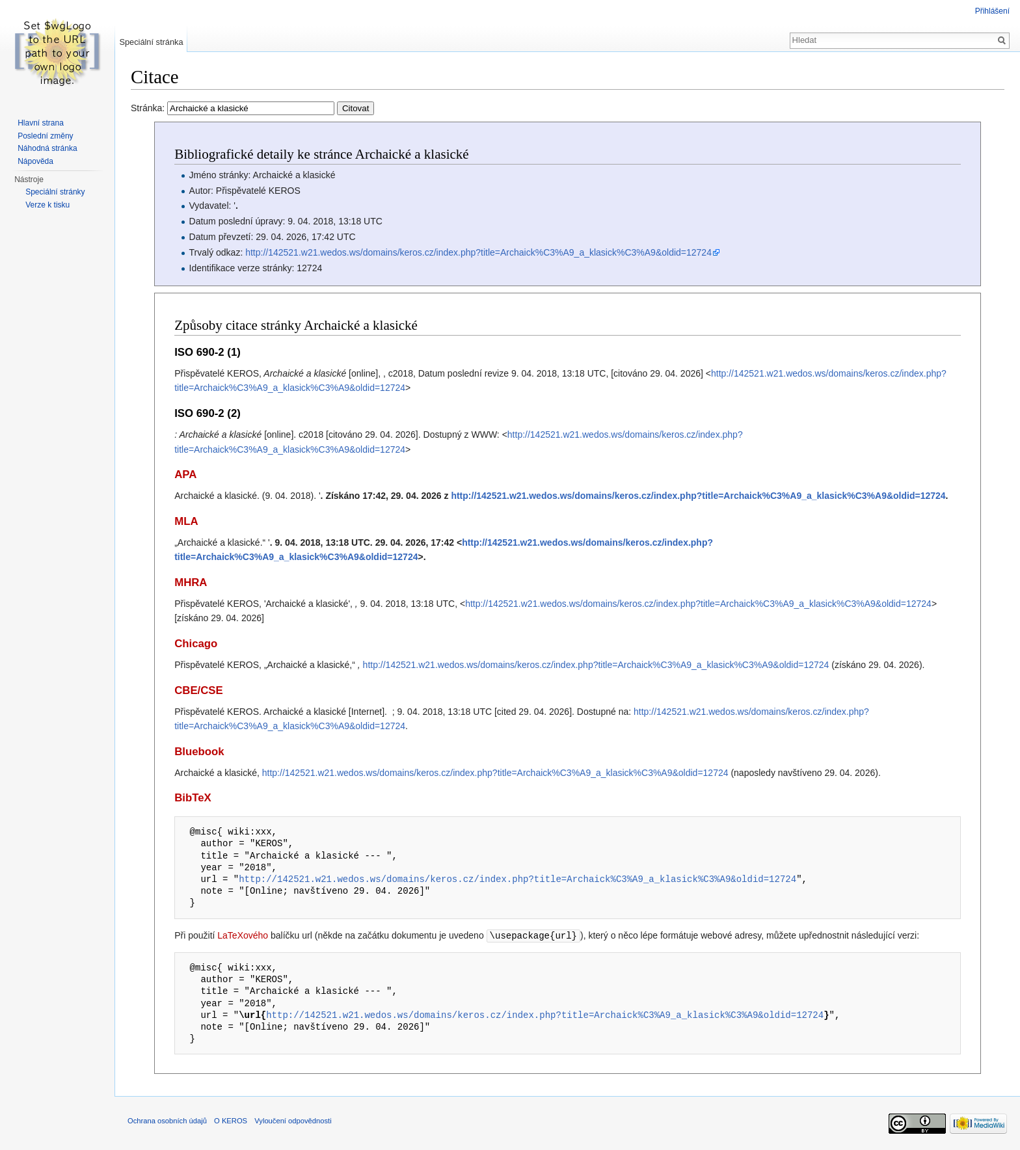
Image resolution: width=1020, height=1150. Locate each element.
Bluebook (199, 751)
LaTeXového (242, 935)
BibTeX (192, 798)
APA (185, 474)
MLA (186, 521)
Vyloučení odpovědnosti (292, 1120)
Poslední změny (45, 135)
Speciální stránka (151, 42)
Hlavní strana (41, 122)
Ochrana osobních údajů (167, 1120)
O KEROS (230, 1120)
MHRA (190, 582)
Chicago (195, 643)
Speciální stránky (55, 191)
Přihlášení (992, 11)
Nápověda (35, 161)
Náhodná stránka (47, 148)
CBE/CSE (198, 690)
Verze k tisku (47, 204)
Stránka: (252, 108)
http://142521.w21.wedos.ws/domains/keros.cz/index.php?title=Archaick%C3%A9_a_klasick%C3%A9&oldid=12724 (478, 252)
